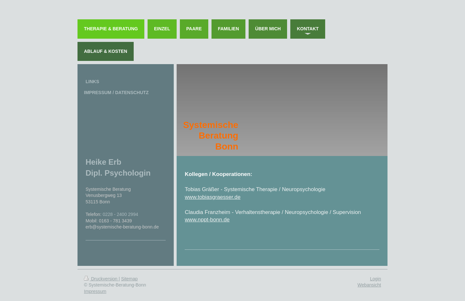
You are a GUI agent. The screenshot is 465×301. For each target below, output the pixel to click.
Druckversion (101, 278)
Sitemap (129, 278)
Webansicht (369, 284)
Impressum (95, 291)
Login (375, 278)
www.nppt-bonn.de (207, 220)
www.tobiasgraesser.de (213, 197)
